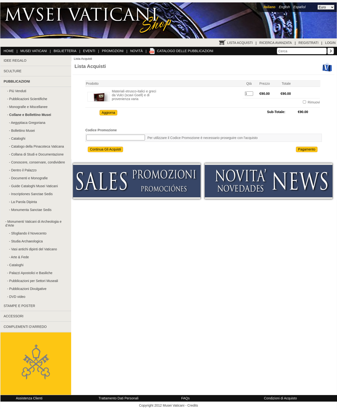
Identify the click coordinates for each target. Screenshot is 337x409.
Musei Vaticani (33, 51)
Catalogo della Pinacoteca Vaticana (37, 146)
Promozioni (113, 51)
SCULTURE (12, 71)
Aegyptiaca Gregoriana (28, 123)
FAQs (185, 398)
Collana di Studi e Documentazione (37, 154)
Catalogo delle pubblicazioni (185, 51)
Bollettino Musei (23, 130)
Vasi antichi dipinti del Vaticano (34, 249)
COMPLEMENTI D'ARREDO (25, 327)
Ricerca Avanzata (275, 43)
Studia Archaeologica (27, 241)
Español (299, 7)
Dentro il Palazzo (24, 170)
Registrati (308, 43)
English (284, 7)
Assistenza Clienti (29, 398)
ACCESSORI (13, 316)
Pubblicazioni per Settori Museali (33, 281)
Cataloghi (18, 138)
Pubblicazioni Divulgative (27, 289)
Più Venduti (17, 91)
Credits (192, 405)
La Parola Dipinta (24, 202)
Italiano (269, 7)
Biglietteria (65, 51)
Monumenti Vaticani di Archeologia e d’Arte (33, 223)
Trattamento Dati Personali (118, 398)
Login (330, 43)
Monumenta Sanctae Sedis (31, 210)
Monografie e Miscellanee (28, 107)
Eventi (89, 51)
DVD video (17, 297)
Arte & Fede (20, 257)
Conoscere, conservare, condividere (38, 162)
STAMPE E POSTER (19, 306)
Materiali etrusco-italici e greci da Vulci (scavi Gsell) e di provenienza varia (134, 95)
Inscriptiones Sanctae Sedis (32, 194)
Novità (136, 51)
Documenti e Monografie (29, 178)
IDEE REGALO (15, 60)
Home (9, 51)
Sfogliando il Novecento (28, 233)
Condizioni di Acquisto (280, 398)
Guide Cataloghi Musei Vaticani (34, 186)
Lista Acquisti (240, 43)
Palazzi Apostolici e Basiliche (30, 273)
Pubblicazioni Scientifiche (28, 99)
